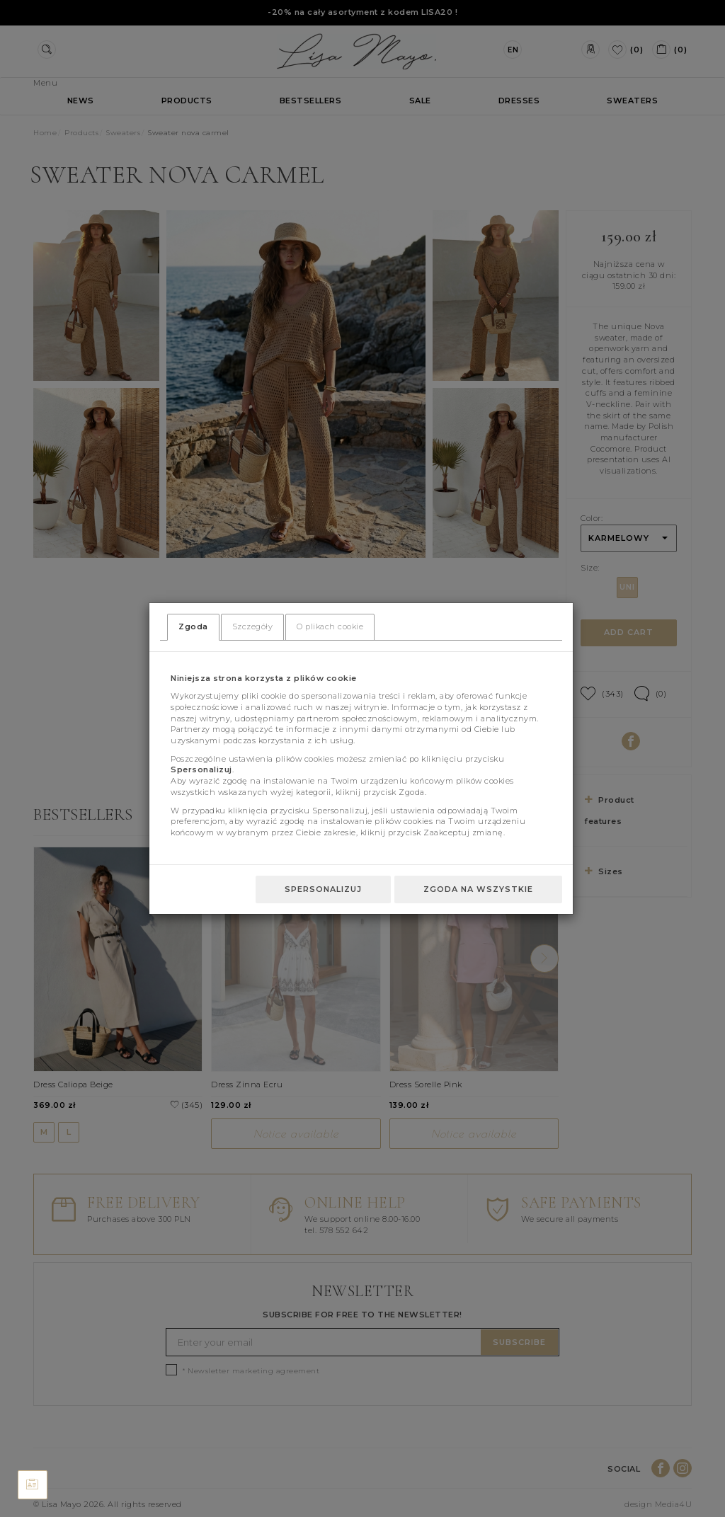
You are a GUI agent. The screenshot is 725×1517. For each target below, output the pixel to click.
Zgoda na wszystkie (478, 889)
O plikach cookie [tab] (330, 626)
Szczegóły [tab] (252, 626)
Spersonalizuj (323, 889)
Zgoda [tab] (193, 626)
